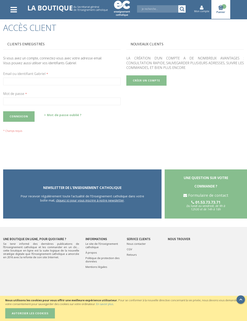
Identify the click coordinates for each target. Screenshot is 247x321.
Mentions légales (96, 267)
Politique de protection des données (102, 259)
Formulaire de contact (205, 195)
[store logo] (79, 6)
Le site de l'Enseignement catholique (101, 245)
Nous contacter (136, 244)
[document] (124, 308)
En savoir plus (104, 304)
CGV (129, 249)
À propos (91, 252)
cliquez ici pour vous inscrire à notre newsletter (90, 200)
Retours (132, 255)
